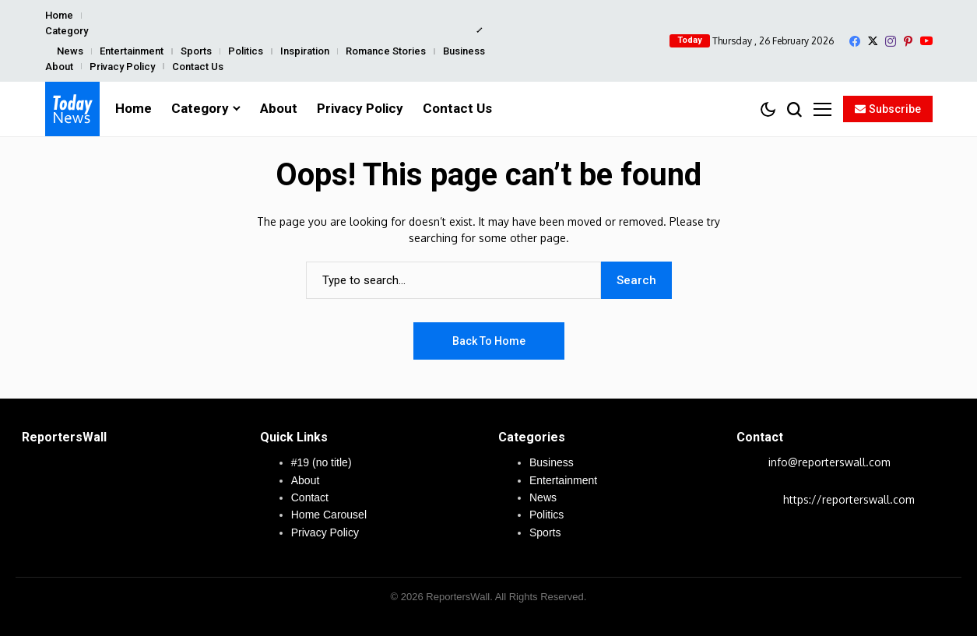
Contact (310, 497)
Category (66, 31)
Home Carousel (329, 514)
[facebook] (854, 41)
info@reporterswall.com (829, 462)
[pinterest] (908, 41)
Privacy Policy (122, 66)
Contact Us (197, 66)
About (59, 66)
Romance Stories (386, 51)
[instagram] (890, 41)
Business (464, 51)
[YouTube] (926, 41)
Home (59, 15)
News (70, 51)
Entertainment (131, 51)
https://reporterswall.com (849, 499)
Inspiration (304, 51)
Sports (196, 51)
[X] (872, 41)
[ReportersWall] (72, 109)
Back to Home (488, 341)
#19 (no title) (321, 462)
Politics (245, 51)
